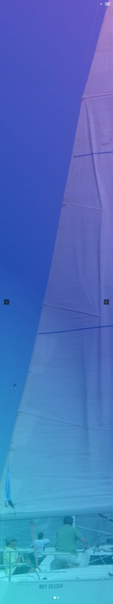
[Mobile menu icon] (107, 4)
